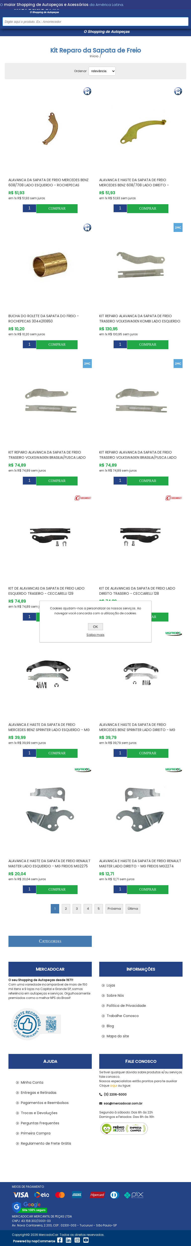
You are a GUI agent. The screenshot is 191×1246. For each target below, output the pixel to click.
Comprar (56, 208)
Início (94, 56)
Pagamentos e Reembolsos (45, 1102)
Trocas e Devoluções (39, 1112)
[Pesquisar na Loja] (95, 21)
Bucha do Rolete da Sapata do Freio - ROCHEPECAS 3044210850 (43, 318)
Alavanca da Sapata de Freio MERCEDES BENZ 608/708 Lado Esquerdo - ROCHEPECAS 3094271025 (48, 185)
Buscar (184, 21)
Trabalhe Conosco (123, 1015)
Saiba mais (95, 635)
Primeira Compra (35, 1133)
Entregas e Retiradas (38, 1092)
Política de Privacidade (126, 1005)
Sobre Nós (115, 995)
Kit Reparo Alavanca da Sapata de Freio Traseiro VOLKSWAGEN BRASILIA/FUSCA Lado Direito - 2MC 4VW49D (138, 457)
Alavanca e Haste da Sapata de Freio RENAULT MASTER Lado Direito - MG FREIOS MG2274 (140, 863)
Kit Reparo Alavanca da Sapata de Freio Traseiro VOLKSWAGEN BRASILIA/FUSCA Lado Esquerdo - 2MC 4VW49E (47, 457)
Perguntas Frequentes (40, 1123)
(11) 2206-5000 (113, 1094)
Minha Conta (32, 1082)
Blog (110, 1025)
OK (95, 627)
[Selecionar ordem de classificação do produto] (102, 71)
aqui (113, 1085)
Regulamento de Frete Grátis (46, 1143)
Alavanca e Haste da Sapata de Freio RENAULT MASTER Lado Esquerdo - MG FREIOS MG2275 (49, 863)
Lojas (111, 985)
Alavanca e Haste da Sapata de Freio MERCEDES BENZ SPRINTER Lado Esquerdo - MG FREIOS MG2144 (49, 729)
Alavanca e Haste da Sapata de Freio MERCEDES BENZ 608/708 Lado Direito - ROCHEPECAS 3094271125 (134, 185)
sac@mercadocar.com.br (120, 1103)
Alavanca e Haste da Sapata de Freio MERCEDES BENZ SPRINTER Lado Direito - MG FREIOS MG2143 (137, 729)
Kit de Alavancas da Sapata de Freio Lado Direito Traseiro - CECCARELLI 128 (137, 591)
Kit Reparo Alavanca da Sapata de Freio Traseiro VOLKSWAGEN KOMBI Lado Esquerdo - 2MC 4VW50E (139, 321)
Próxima (114, 908)
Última (133, 908)
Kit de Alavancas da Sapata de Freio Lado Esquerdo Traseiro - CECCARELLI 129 (46, 591)
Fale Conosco (140, 1061)
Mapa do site (118, 1036)
